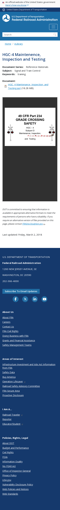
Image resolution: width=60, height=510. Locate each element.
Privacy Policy (9, 475)
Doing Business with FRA (15, 335)
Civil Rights (8, 452)
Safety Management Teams (17, 344)
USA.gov (6, 480)
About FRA (7, 317)
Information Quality (12, 461)
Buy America (9, 376)
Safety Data (8, 372)
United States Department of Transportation (27, 9)
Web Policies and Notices (15, 489)
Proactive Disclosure (13, 395)
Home (8, 43)
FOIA (5, 457)
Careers (6, 321)
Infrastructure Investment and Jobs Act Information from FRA (28, 366)
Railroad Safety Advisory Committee (21, 386)
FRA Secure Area (11, 390)
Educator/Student (12, 423)
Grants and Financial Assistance (18, 340)
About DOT (8, 443)
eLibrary (18, 43)
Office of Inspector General (16, 470)
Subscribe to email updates (21, 291)
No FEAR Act (9, 466)
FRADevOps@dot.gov (33, 223)
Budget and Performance (15, 447)
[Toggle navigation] (53, 27)
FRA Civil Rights (10, 331)
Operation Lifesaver (14, 381)
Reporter (7, 419)
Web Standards (10, 493)
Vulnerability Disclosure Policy (17, 484)
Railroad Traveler (12, 414)
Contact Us (8, 326)
